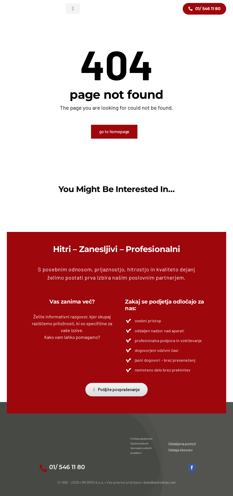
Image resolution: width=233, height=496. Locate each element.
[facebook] (192, 467)
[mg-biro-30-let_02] (22, 6)
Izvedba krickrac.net (160, 482)
